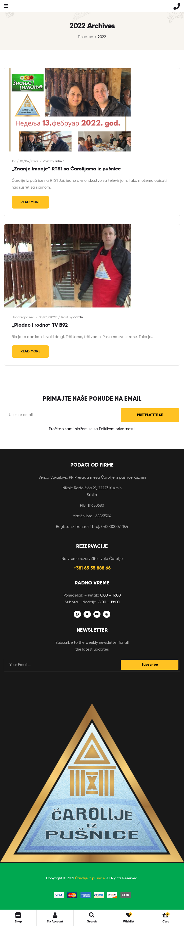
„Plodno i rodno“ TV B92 (40, 325)
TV (13, 161)
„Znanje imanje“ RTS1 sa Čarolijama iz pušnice (66, 169)
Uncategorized (23, 317)
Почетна (85, 37)
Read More (30, 202)
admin (59, 161)
